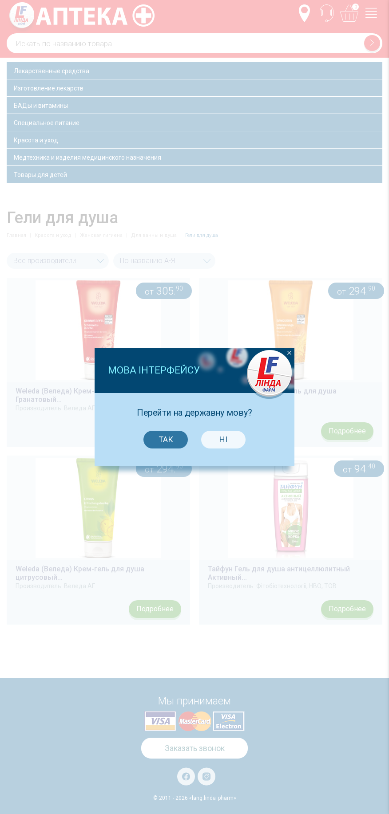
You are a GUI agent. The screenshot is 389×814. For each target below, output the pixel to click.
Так (164, 419)
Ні (222, 419)
